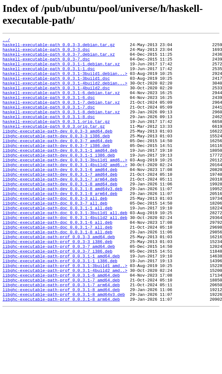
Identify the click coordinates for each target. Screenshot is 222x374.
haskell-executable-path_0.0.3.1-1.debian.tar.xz (61, 69)
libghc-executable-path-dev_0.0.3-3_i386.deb (56, 156)
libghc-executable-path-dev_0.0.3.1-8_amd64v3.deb (62, 219)
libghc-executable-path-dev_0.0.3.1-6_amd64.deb (60, 196)
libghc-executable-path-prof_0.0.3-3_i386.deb (57, 283)
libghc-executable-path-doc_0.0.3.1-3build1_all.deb (65, 248)
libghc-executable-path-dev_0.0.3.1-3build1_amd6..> (65, 185)
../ (6, 41)
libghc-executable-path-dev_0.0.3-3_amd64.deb (57, 150)
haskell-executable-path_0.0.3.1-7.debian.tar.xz (61, 115)
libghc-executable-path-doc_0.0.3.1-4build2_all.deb (65, 254)
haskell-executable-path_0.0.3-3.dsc (46, 52)
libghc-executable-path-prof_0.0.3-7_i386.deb (57, 294)
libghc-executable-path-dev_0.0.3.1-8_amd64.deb (60, 213)
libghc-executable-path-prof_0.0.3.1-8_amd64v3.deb (64, 346)
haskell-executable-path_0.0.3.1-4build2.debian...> (65, 92)
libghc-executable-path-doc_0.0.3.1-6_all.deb (57, 260)
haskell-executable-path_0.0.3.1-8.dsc (49, 133)
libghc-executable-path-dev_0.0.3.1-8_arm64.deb (60, 225)
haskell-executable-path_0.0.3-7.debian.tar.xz (59, 58)
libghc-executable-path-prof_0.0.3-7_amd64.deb (59, 288)
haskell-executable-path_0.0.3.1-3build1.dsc (56, 87)
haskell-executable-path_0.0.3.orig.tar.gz (54, 144)
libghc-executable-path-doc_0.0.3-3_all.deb (55, 231)
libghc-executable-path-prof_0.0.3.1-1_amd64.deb (61, 300)
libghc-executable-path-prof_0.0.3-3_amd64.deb (59, 277)
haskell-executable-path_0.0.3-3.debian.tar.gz (59, 46)
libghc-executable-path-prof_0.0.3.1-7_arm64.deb (61, 334)
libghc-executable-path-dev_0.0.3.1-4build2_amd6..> (65, 190)
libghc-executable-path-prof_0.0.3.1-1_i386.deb (60, 306)
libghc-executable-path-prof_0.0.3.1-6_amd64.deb (61, 323)
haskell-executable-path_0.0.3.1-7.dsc (49, 121)
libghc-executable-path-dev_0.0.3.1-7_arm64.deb (60, 208)
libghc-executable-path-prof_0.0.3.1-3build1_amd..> (65, 311)
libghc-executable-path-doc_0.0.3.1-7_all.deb (57, 265)
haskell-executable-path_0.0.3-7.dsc (46, 64)
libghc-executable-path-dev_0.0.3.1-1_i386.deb (59, 179)
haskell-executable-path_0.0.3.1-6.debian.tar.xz (61, 104)
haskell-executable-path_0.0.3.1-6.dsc (49, 110)
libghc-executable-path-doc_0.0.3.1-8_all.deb (57, 271)
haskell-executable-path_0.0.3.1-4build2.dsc (56, 98)
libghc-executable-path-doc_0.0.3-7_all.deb (55, 237)
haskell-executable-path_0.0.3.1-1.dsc (49, 75)
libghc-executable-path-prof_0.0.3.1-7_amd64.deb (61, 329)
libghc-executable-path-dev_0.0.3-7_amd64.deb (57, 162)
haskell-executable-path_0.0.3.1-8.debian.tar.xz (61, 127)
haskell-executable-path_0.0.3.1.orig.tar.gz (56, 139)
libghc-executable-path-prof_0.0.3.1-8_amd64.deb (61, 340)
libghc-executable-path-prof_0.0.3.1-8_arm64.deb (61, 352)
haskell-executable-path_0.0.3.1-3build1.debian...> (65, 81)
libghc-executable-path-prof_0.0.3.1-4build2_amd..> (65, 317)
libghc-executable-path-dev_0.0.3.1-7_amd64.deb (60, 202)
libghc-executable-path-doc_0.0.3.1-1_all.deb (57, 242)
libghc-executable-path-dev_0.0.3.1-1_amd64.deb (60, 173)
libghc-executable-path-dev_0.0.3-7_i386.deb (56, 167)
